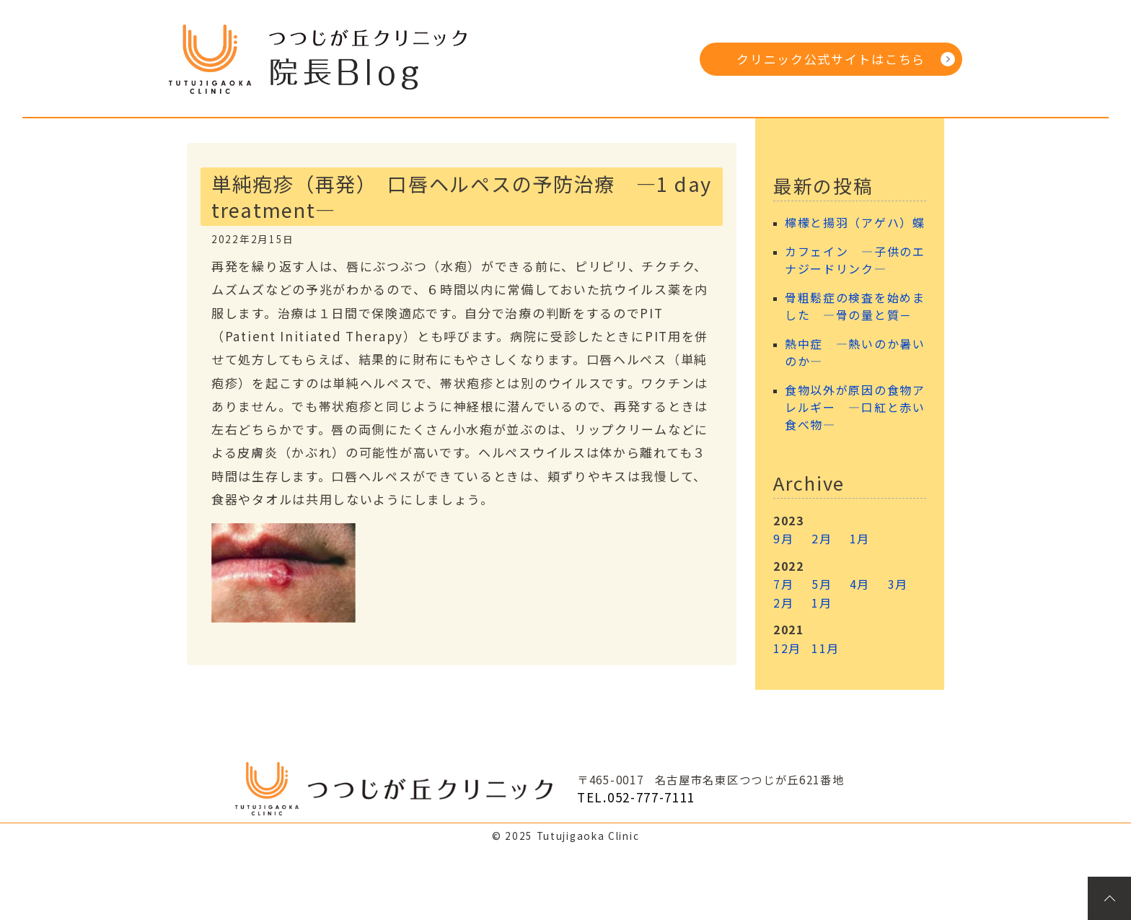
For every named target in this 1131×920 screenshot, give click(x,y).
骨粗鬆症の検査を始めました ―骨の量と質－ (855, 306)
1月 (860, 538)
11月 (825, 648)
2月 (821, 538)
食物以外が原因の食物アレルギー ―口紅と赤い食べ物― (855, 407)
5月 (821, 583)
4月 (860, 583)
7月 (783, 583)
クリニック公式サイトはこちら (830, 59)
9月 (783, 538)
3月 (898, 583)
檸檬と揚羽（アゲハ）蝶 (855, 222)
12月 (787, 648)
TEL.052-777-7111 (636, 797)
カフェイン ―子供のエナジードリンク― (855, 260)
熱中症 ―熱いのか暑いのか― (855, 352)
